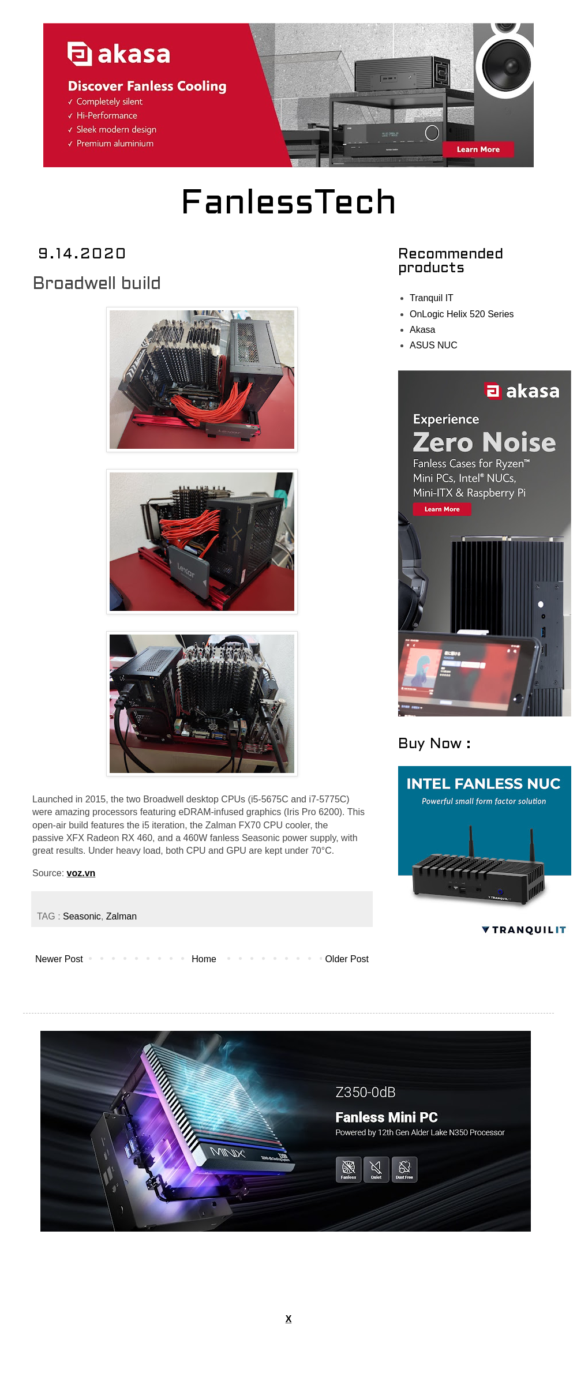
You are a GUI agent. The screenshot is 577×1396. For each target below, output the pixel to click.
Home (204, 959)
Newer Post (59, 959)
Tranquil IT (432, 298)
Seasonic (82, 916)
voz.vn (81, 873)
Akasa (422, 330)
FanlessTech (289, 205)
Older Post (347, 959)
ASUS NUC (434, 345)
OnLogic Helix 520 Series (462, 314)
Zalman (121, 916)
